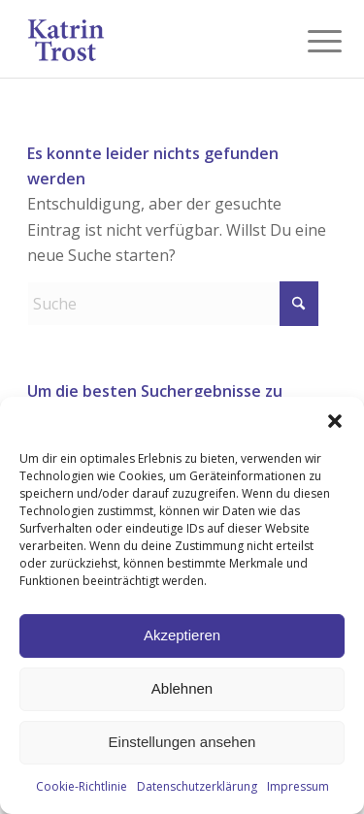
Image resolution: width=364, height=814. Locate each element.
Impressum (298, 786)
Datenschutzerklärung (197, 786)
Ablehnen (182, 688)
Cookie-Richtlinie (81, 786)
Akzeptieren (182, 635)
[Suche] (172, 303)
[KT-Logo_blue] (151, 39)
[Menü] (309, 41)
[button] (335, 421)
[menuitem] (309, 41)
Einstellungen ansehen (182, 741)
